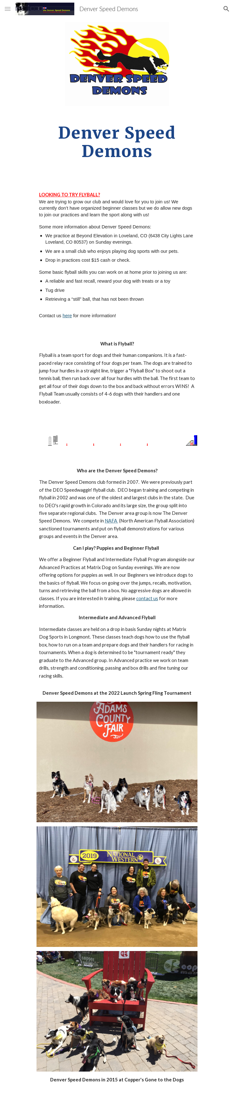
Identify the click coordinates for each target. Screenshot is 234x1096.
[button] (7, 8)
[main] (117, 142)
